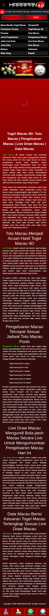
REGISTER (13, 17)
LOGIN (35, 17)
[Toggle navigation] (3, 5)
